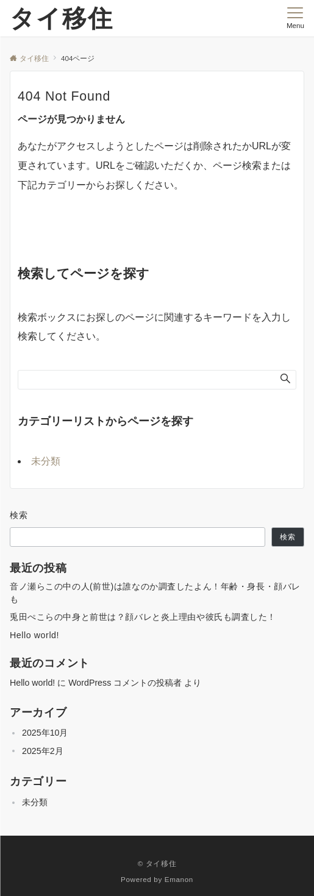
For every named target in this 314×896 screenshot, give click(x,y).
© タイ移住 (157, 863)
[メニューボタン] (295, 18)
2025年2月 (42, 751)
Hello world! (34, 635)
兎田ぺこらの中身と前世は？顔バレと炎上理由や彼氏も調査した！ (143, 617)
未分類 (45, 461)
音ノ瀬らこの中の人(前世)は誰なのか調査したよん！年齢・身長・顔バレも (155, 592)
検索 (19, 515)
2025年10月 (45, 733)
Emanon (179, 879)
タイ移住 (61, 18)
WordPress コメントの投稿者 (125, 683)
